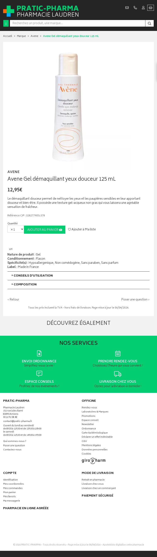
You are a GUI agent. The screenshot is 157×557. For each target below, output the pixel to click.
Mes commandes (13, 488)
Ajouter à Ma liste (82, 230)
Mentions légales (91, 445)
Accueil (7, 36)
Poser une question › (135, 300)
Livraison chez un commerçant (99, 488)
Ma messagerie (11, 501)
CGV (84, 441)
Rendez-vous (89, 408)
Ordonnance (89, 429)
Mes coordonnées (13, 484)
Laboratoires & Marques (95, 412)
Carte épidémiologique (95, 433)
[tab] (78, 276)
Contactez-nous (12, 450)
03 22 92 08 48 (10, 417)
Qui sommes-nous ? (14, 441)
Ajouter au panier (44, 230)
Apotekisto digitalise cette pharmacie (123, 545)
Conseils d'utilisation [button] (32, 275)
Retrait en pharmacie (93, 480)
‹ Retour (13, 299)
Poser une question (14, 446)
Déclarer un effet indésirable (97, 437)
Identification (10, 480)
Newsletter (88, 424)
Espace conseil (90, 420)
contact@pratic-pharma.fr (17, 422)
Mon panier (9, 493)
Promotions (88, 416)
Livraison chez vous (93, 484)
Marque (21, 36)
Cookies (86, 454)
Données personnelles (95, 450)
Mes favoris (9, 497)
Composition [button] (24, 284)
